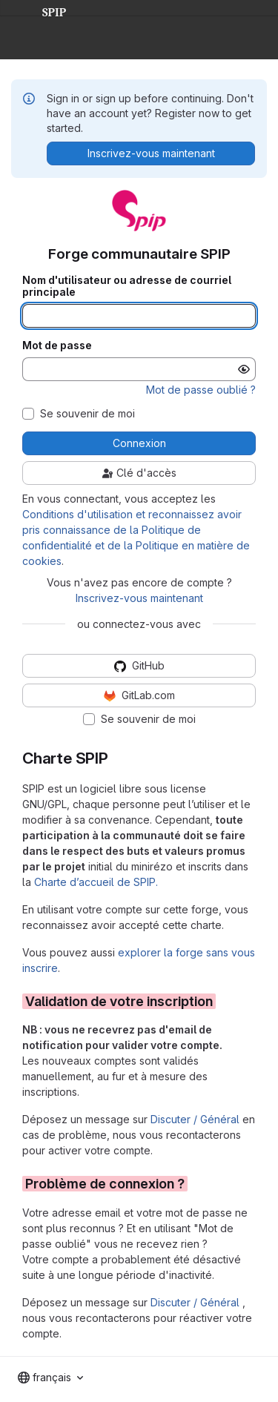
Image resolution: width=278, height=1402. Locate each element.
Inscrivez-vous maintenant (139, 598)
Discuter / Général (196, 1119)
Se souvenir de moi (87, 414)
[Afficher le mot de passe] (244, 369)
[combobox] (50, 1377)
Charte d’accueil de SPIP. (96, 882)
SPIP (42, 10)
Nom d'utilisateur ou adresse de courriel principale (126, 286)
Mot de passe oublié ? (201, 389)
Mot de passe (57, 345)
